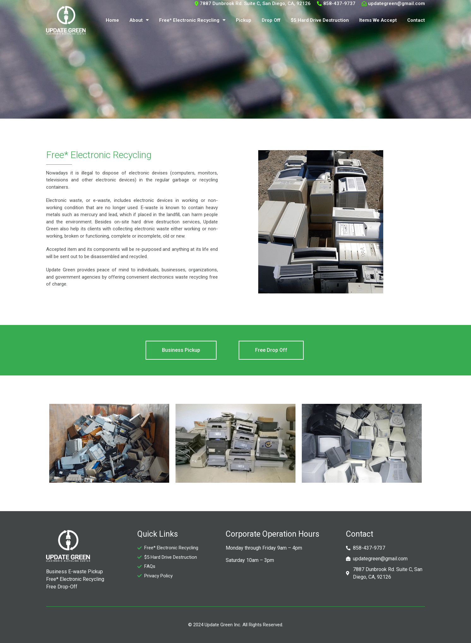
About (139, 20)
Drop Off (271, 20)
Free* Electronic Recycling (192, 20)
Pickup (243, 20)
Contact (416, 20)
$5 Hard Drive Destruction (320, 20)
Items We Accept (378, 20)
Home (112, 20)
